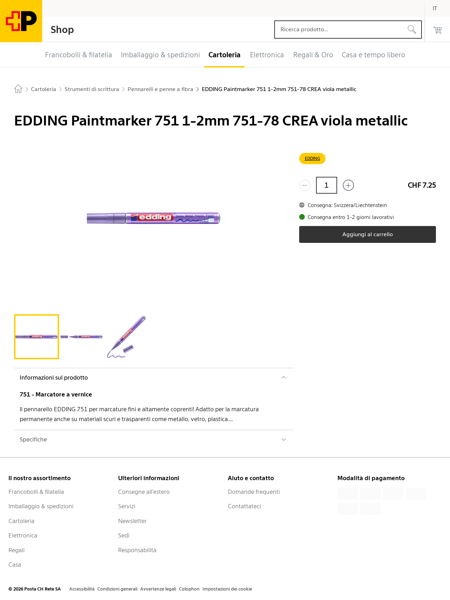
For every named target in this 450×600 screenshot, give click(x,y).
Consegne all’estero (144, 491)
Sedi (123, 535)
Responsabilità (137, 550)
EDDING (312, 158)
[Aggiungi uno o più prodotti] (348, 185)
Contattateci (244, 506)
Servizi (126, 506)
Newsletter (132, 520)
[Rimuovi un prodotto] (304, 185)
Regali (16, 550)
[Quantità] (326, 185)
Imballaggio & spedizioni (40, 506)
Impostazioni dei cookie (227, 589)
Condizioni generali (117, 589)
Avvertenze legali (158, 589)
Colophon (189, 589)
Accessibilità (82, 589)
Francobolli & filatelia (36, 491)
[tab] (36, 336)
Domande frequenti (254, 491)
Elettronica (22, 535)
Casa (14, 564)
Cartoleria (21, 520)
